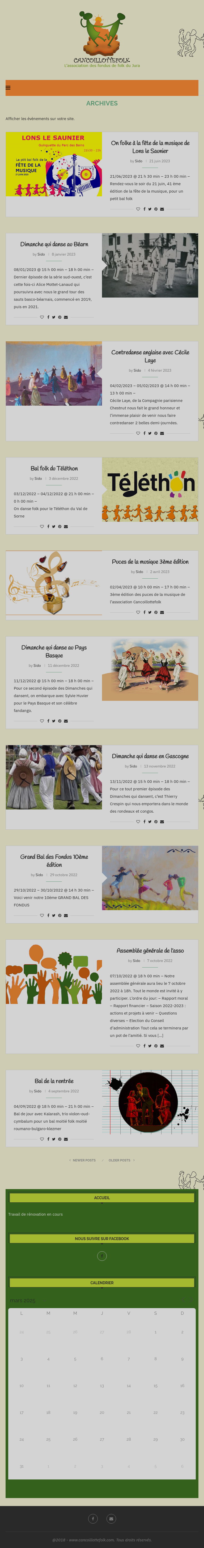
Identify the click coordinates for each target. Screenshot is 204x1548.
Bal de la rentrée (54, 1081)
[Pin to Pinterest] (156, 209)
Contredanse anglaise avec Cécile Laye (150, 357)
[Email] (111, 1519)
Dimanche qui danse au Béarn (54, 245)
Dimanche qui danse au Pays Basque (54, 652)
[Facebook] (102, 1256)
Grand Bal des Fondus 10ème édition (54, 861)
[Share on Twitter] (150, 209)
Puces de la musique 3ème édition (150, 562)
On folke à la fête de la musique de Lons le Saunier (150, 147)
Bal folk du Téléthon (54, 469)
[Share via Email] (162, 209)
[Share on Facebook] (144, 209)
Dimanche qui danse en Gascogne (150, 757)
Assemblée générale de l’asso (150, 951)
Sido (138, 161)
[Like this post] (138, 209)
